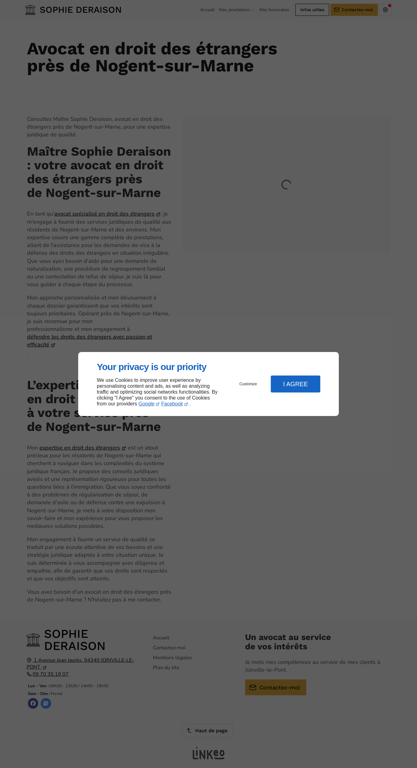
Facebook (172, 403)
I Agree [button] (295, 384)
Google (146, 403)
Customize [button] (248, 384)
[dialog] (208, 384)
